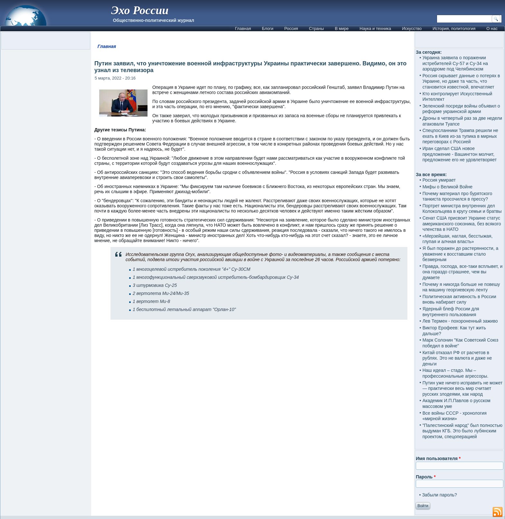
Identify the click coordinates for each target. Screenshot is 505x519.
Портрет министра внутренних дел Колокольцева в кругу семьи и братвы (462, 208)
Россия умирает (439, 180)
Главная (243, 28)
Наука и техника (375, 28)
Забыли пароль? (439, 494)
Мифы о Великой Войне (448, 186)
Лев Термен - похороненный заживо (460, 321)
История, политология (454, 28)
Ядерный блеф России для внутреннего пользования (451, 311)
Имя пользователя (438, 458)
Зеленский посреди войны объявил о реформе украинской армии (461, 108)
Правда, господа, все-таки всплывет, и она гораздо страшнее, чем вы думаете (463, 272)
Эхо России (139, 10)
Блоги (267, 28)
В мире (342, 28)
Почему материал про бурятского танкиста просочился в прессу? (457, 196)
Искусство (412, 28)
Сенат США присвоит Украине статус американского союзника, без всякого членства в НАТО (462, 223)
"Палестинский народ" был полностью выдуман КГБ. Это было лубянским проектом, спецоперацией (462, 431)
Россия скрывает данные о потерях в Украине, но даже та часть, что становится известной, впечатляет (461, 81)
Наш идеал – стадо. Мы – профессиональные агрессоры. (456, 373)
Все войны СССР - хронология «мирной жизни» (455, 415)
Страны (316, 28)
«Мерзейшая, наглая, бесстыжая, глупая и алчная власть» (458, 238)
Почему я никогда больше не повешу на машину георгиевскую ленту (461, 287)
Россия (291, 28)
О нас (492, 28)
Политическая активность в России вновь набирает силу (459, 299)
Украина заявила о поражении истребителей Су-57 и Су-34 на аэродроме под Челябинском (455, 63)
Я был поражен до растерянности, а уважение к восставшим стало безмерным (461, 254)
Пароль (425, 476)
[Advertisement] (252, 404)
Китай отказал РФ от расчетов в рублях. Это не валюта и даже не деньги (457, 358)
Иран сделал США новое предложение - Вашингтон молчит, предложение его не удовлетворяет (460, 154)
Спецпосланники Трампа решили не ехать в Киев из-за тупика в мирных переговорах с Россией (460, 136)
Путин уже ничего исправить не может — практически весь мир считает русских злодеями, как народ (463, 388)
